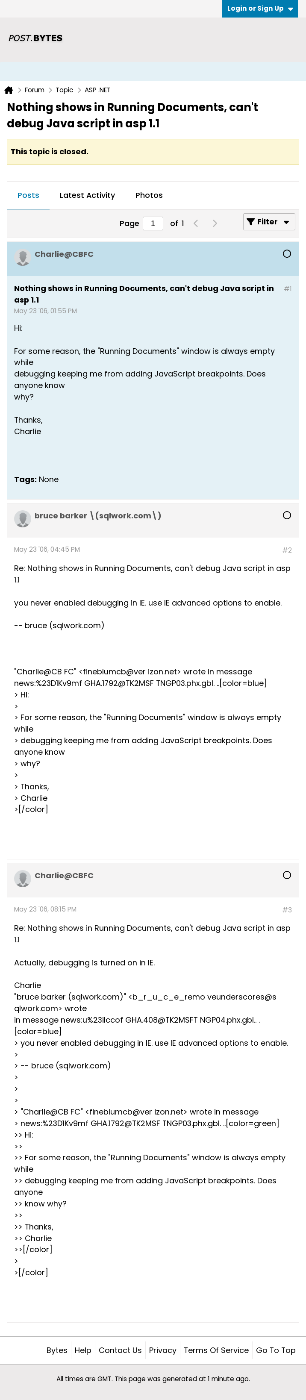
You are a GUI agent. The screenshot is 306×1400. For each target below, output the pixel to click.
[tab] (28, 196)
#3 (287, 910)
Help (83, 1350)
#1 (288, 288)
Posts (28, 195)
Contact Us (120, 1350)
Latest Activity (87, 195)
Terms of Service (216, 1350)
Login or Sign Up (260, 8)
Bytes (57, 1350)
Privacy (163, 1350)
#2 (287, 550)
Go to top (276, 1350)
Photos (149, 195)
